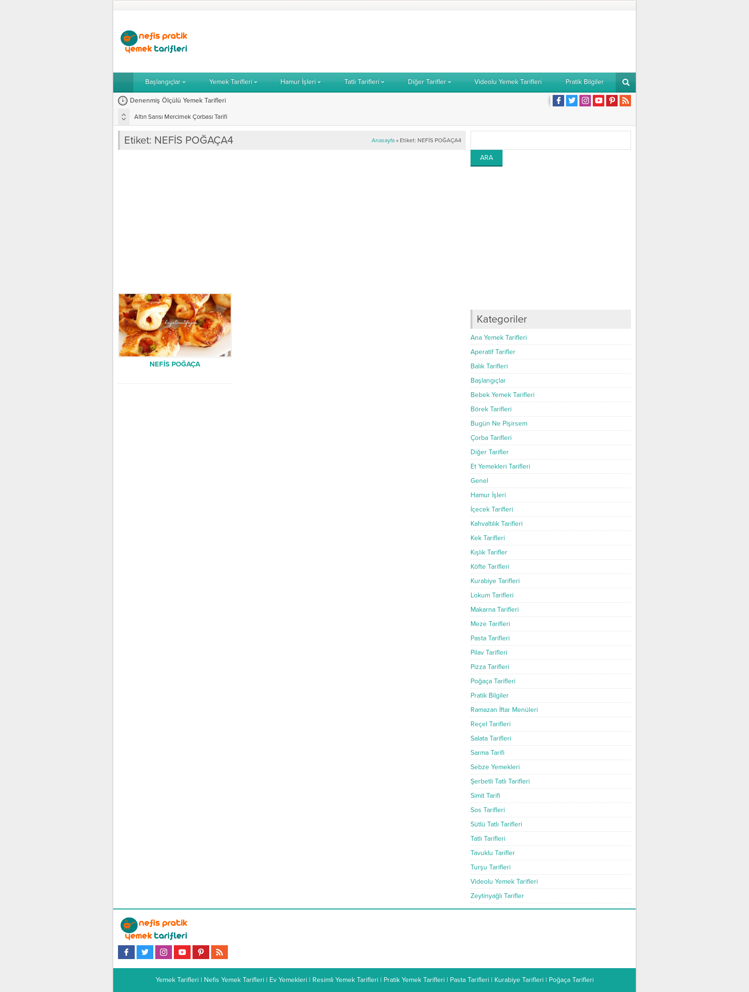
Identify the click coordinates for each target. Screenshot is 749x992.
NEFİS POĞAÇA (175, 364)
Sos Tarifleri (488, 810)
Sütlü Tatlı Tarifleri (496, 824)
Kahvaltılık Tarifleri (497, 524)
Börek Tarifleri (491, 409)
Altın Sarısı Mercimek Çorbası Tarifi (180, 117)
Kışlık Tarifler (489, 552)
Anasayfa (383, 140)
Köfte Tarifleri (490, 567)
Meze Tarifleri (490, 624)
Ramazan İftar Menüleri (504, 710)
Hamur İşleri (488, 495)
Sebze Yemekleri (495, 767)
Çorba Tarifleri (491, 438)
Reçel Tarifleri (491, 724)
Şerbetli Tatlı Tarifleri (500, 781)
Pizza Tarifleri (490, 667)
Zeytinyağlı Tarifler (497, 896)
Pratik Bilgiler (490, 695)
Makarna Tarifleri (495, 610)
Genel (479, 481)
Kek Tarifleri (488, 538)
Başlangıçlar (488, 380)
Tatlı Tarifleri (488, 839)
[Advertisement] (457, 41)
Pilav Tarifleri (489, 652)
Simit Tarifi (485, 796)
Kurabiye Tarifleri (495, 581)
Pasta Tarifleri (490, 638)
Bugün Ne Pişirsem (499, 423)
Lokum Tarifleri (492, 595)
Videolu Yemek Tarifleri (504, 881)
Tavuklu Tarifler (493, 853)
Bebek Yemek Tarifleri (503, 395)
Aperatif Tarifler (493, 352)
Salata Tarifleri (491, 738)
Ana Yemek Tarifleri (499, 338)
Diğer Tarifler (490, 452)
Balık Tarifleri (489, 366)
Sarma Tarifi (487, 753)
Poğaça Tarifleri (493, 681)
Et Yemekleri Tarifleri (500, 466)
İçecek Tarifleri (492, 509)
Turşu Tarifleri (491, 867)
